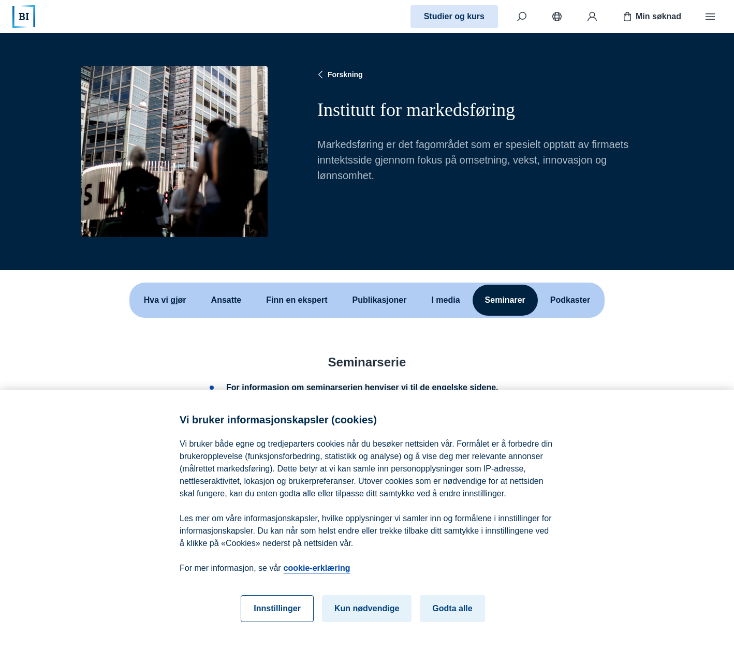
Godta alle (452, 615)
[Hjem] (23, 16)
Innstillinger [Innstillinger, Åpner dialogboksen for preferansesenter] (277, 615)
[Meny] (710, 16)
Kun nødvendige (366, 615)
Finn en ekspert (296, 300)
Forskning (339, 74)
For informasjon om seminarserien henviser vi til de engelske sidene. (362, 387)
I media (445, 300)
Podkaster (570, 300)
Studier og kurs (454, 16)
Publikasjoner (380, 300)
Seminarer (505, 300)
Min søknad (651, 16)
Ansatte (226, 300)
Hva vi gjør (165, 300)
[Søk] (521, 16)
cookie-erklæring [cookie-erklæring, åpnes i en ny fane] (317, 574)
